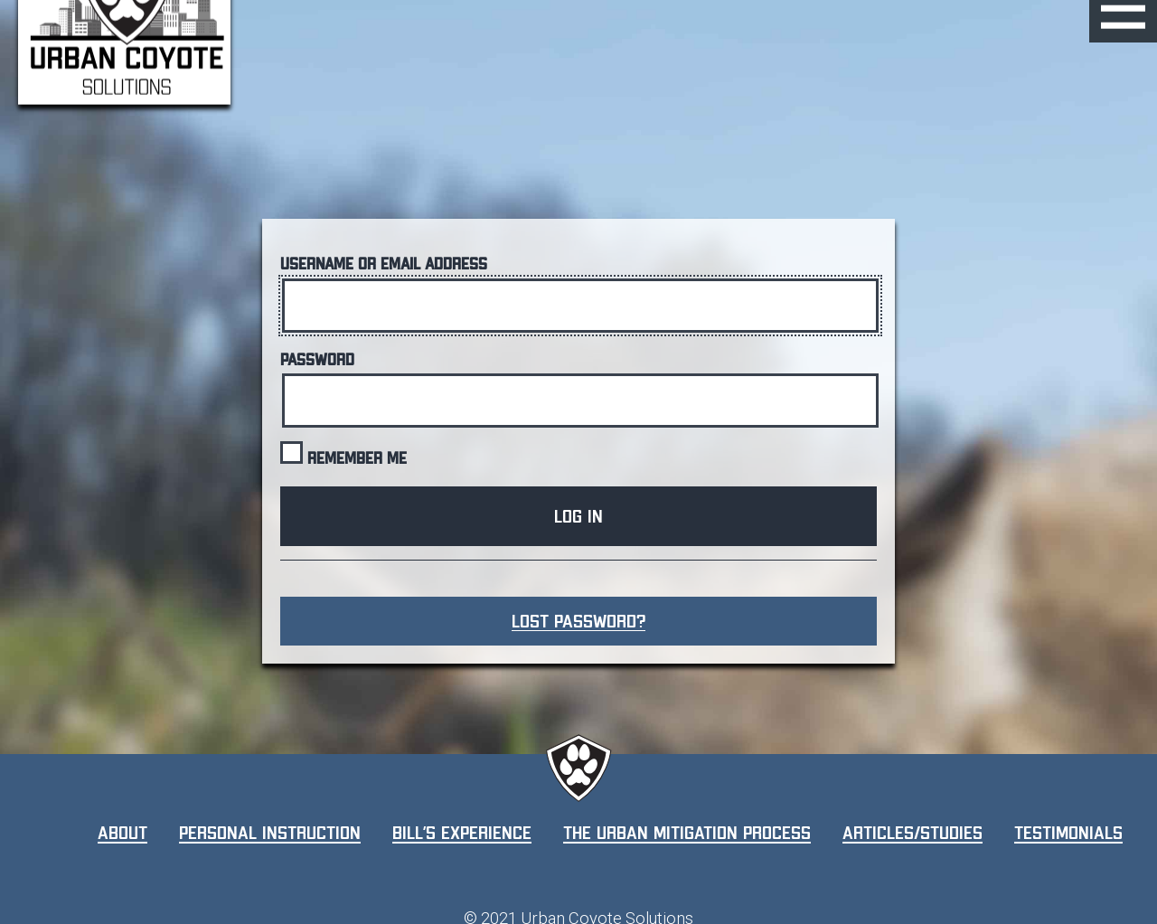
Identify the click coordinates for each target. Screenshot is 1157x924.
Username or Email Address (383, 264)
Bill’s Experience (461, 833)
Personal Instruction (270, 833)
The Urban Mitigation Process (687, 833)
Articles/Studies (912, 833)
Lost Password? (578, 621)
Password (317, 360)
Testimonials (1068, 833)
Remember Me (343, 454)
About (122, 833)
